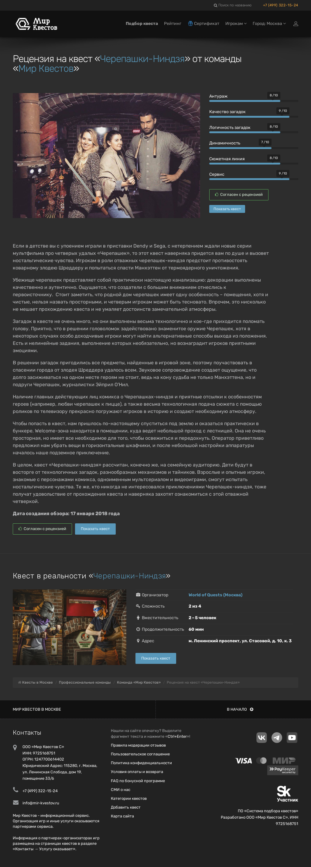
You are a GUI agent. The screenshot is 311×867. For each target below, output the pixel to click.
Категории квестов (129, 798)
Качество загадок (227, 111)
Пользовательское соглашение (140, 754)
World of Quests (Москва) (215, 595)
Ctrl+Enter (177, 736)
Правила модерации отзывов (138, 745)
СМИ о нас (120, 789)
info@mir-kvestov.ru (40, 803)
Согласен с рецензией (239, 194)
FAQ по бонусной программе (138, 781)
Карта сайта (122, 816)
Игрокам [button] (236, 23)
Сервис (216, 174)
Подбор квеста (142, 23)
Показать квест (227, 209)
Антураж (218, 96)
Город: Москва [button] (269, 23)
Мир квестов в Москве (37, 709)
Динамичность (224, 143)
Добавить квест (126, 807)
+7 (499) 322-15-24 (280, 5)
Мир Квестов (45, 68)
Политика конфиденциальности (141, 763)
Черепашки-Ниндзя (142, 58)
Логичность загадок (230, 127)
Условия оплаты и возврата (137, 771)
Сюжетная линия (227, 158)
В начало (240, 709)
